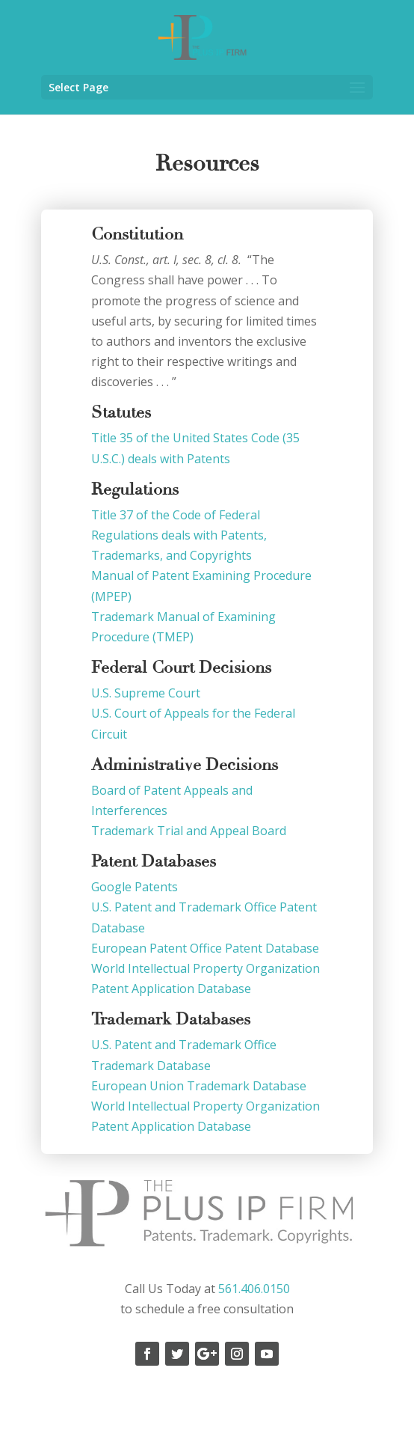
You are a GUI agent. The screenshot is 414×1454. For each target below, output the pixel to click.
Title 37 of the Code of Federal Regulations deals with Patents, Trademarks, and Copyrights (179, 535)
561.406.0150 (254, 1288)
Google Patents (136, 887)
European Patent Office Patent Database (206, 948)
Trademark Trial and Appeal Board (188, 830)
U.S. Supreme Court (147, 693)
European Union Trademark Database (200, 1086)
